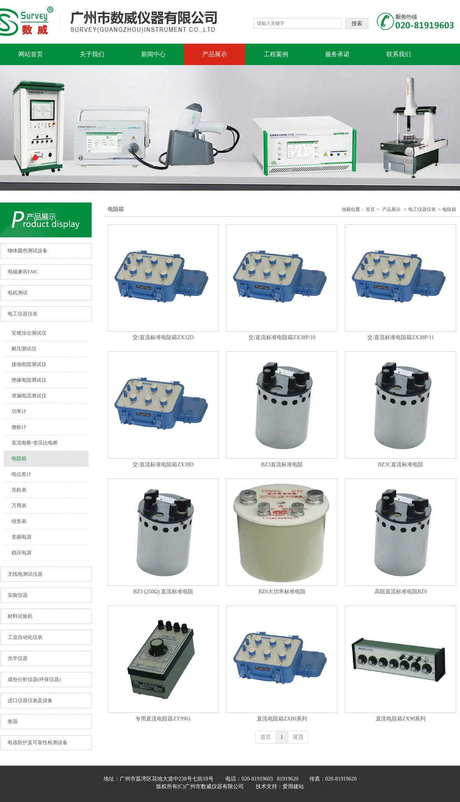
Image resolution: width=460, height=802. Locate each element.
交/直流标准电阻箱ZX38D (163, 464)
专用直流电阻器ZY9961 (163, 719)
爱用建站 (293, 786)
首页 (370, 209)
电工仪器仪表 (422, 209)
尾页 (298, 737)
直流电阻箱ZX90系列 (401, 719)
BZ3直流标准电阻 (282, 464)
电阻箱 (449, 209)
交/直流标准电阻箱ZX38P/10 (281, 337)
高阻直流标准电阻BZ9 (401, 592)
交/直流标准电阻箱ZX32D (163, 337)
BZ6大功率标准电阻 (282, 592)
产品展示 (391, 209)
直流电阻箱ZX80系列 (282, 719)
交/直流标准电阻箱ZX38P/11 (400, 337)
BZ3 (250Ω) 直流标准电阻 (163, 592)
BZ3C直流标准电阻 (400, 464)
